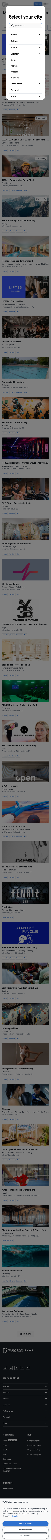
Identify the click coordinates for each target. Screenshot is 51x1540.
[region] (25, 1519)
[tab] (25, 35)
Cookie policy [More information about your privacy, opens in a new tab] (13, 1516)
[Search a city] (25, 25)
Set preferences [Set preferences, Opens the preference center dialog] (25, 1536)
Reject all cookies (25, 1530)
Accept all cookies (25, 1524)
